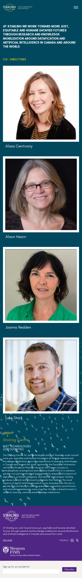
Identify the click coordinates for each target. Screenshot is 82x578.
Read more (7, 540)
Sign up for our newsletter (16, 566)
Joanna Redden (18, 327)
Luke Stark (13, 417)
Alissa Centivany (18, 146)
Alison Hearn (15, 236)
